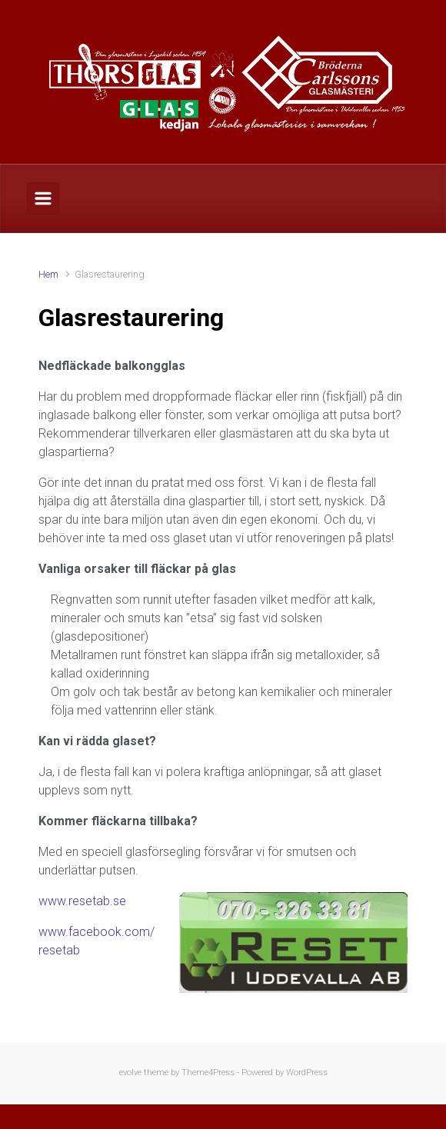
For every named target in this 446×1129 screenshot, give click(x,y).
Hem (48, 274)
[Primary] (43, 198)
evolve (130, 1072)
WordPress (307, 1072)
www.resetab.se (82, 901)
